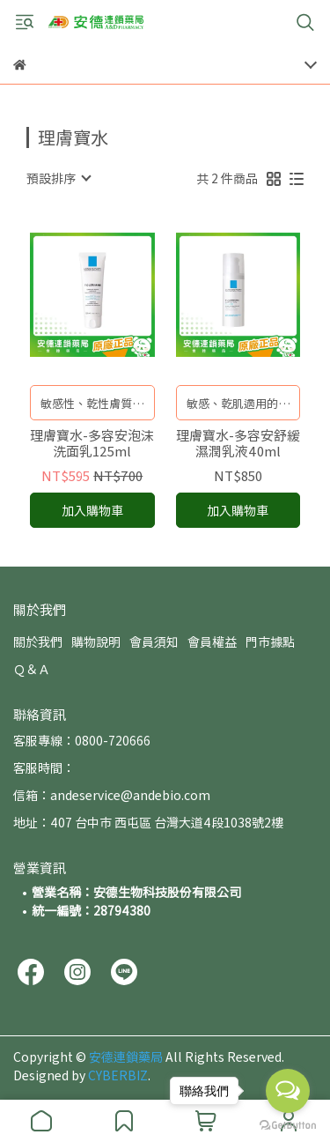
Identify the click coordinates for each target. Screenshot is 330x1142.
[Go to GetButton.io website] (288, 1124)
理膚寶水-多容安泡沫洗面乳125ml (92, 443)
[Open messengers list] (288, 1091)
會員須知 (154, 641)
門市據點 (270, 641)
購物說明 (96, 641)
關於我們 (37, 641)
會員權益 (212, 641)
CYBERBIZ (118, 1075)
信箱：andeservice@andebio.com (111, 795)
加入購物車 (92, 510)
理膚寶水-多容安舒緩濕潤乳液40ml (238, 443)
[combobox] (58, 178)
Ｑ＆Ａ (31, 669)
